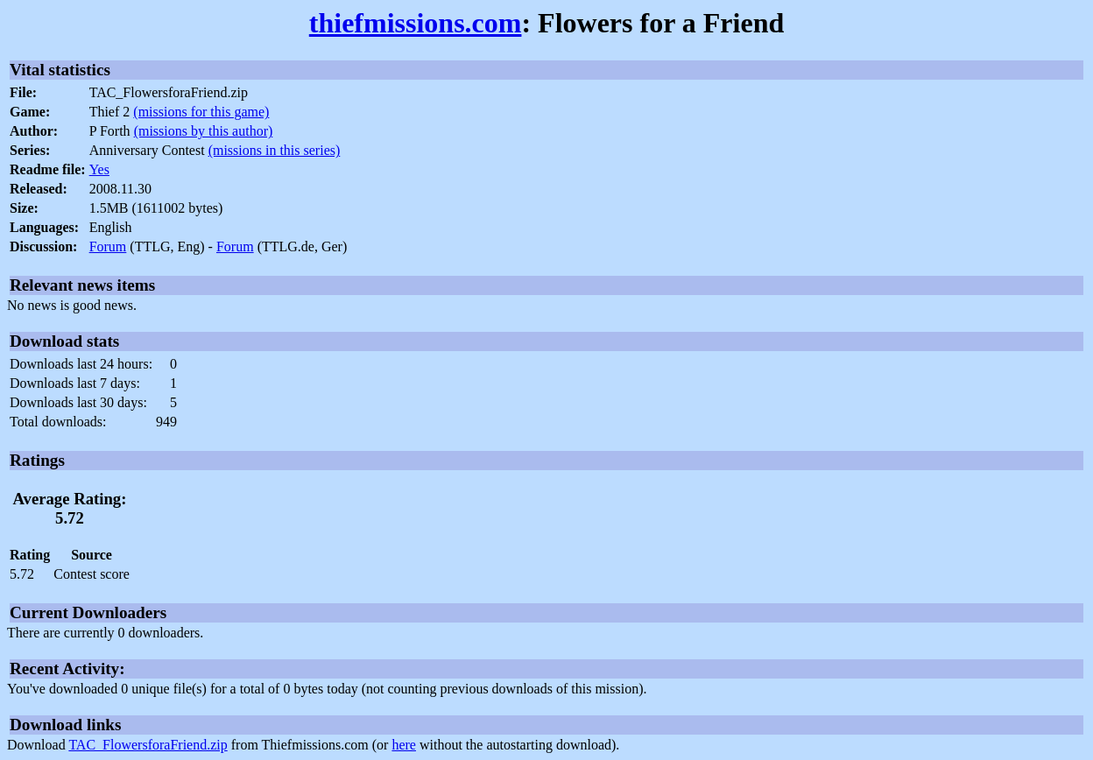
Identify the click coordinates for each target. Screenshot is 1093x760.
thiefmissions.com (415, 23)
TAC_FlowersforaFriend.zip (147, 744)
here (403, 744)
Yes (99, 169)
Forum (108, 246)
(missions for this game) (201, 111)
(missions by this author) (203, 130)
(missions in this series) (274, 150)
